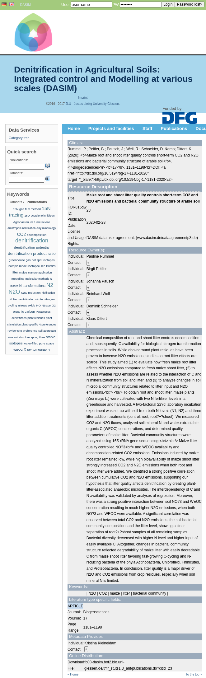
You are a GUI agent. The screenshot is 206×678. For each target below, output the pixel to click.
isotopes (48, 260)
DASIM (25, 5)
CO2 (21, 234)
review (11, 330)
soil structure (22, 337)
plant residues (36, 318)
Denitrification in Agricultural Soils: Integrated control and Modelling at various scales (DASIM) (103, 79)
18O (27, 215)
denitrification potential (31, 247)
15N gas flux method (27, 209)
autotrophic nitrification (21, 228)
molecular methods (37, 278)
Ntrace (46, 305)
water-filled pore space (39, 343)
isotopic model (17, 266)
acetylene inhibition (43, 215)
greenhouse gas (19, 260)
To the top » (194, 674)
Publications (174, 128)
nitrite (39, 299)
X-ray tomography (37, 349)
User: (66, 4)
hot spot (36, 260)
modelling (18, 278)
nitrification (48, 292)
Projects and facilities (111, 128)
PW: (116, 4)
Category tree (19, 138)
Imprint (83, 97)
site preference (27, 330)
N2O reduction (31, 292)
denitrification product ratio (32, 253)
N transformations (32, 286)
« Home (73, 674)
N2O (14, 292)
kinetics (50, 266)
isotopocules (36, 266)
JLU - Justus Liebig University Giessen (92, 103)
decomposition (36, 234)
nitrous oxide (26, 305)
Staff (147, 128)
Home (74, 128)
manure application (40, 272)
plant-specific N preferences (38, 324)
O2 (54, 305)
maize (23, 272)
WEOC (18, 349)
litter (15, 272)
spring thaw (38, 337)
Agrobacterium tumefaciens (31, 222)
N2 (49, 285)
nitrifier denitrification (22, 299)
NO (38, 305)
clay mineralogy (46, 228)
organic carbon (24, 311)
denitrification (31, 240)
